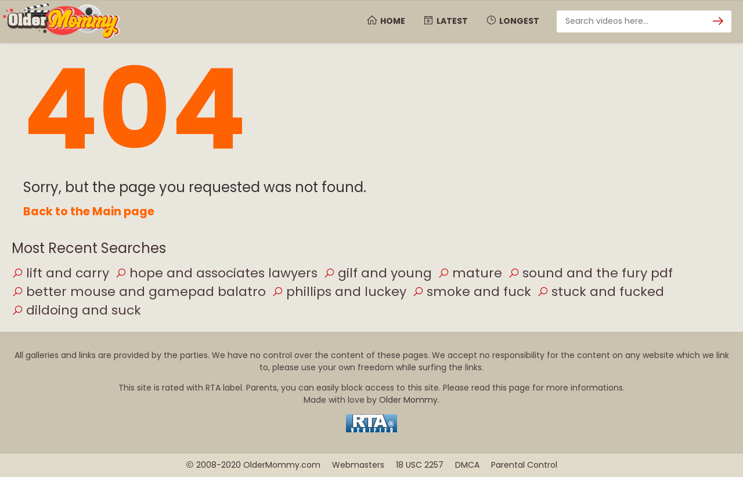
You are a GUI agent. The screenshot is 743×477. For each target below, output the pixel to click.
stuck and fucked (600, 292)
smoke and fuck (471, 292)
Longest (512, 21)
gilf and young (377, 273)
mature (470, 273)
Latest (445, 21)
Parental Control (524, 465)
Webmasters (358, 465)
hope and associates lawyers (216, 273)
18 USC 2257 (419, 465)
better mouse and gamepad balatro (139, 292)
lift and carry (60, 273)
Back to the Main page (88, 211)
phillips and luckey (339, 292)
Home (385, 21)
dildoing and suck (76, 310)
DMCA (467, 465)
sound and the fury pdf (590, 273)
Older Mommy (408, 400)
